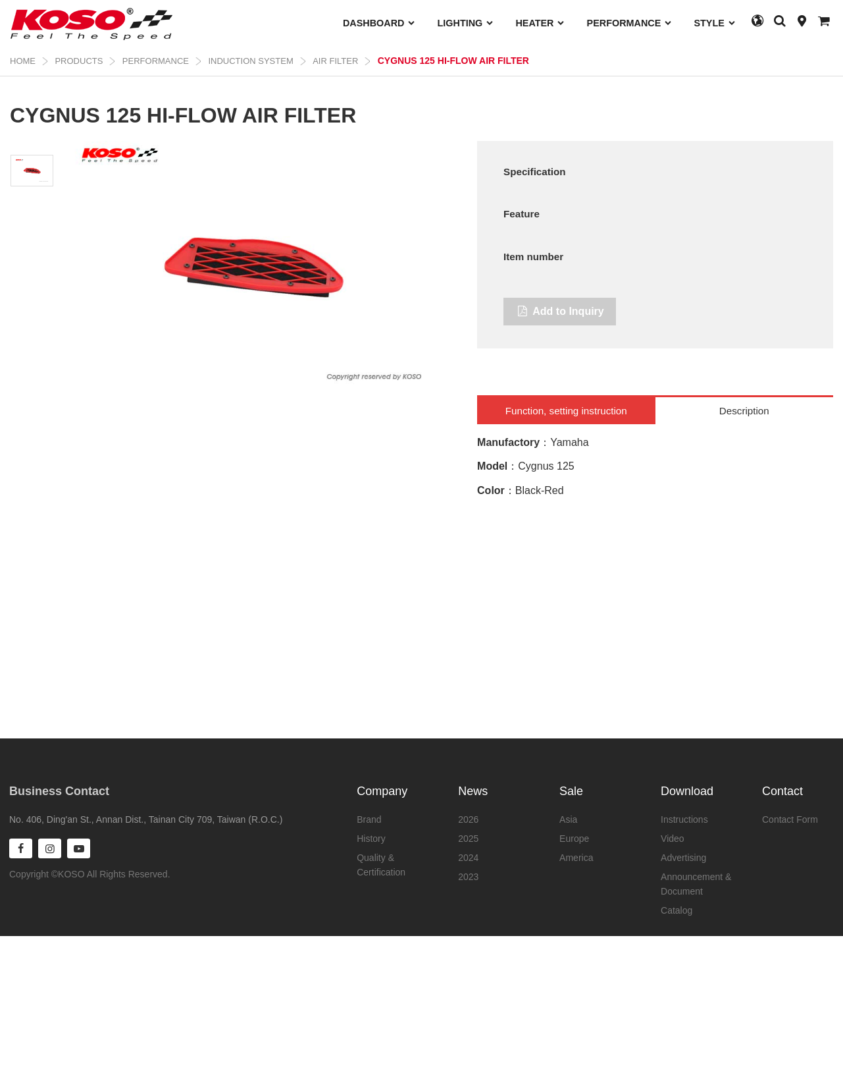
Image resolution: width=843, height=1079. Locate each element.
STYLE (715, 23)
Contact (782, 791)
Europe (574, 838)
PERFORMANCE (630, 23)
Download (687, 791)
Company (382, 791)
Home (23, 61)
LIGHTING (466, 23)
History (371, 838)
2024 (468, 857)
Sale (571, 791)
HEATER (540, 23)
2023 (468, 877)
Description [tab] (744, 535)
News (473, 791)
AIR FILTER (335, 61)
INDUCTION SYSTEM (250, 61)
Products (79, 61)
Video (672, 838)
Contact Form (790, 819)
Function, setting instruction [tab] (566, 535)
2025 (468, 838)
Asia (568, 819)
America (576, 857)
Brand (369, 819)
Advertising (683, 857)
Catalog (676, 910)
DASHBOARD (379, 23)
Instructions (684, 819)
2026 (468, 819)
